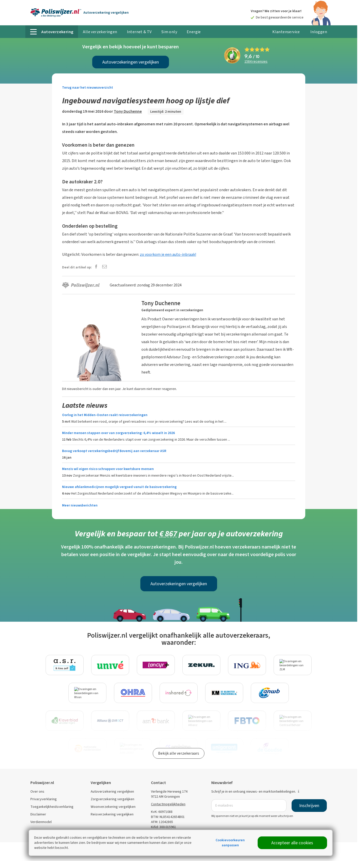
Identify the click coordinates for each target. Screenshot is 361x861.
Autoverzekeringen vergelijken (130, 62)
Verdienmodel (41, 821)
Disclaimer (38, 814)
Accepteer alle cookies (292, 843)
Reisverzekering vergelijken (112, 814)
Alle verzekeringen (100, 31)
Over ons (37, 791)
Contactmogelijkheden (168, 804)
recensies (256, 61)
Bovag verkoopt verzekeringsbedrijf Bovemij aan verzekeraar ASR (114, 450)
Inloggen (318, 31)
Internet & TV (139, 31)
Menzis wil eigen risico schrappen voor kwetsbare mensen (108, 468)
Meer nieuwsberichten (80, 505)
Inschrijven (309, 806)
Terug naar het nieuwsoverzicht (87, 87)
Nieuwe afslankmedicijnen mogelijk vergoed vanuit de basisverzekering (119, 486)
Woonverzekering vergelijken (113, 806)
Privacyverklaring (43, 799)
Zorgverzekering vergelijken (112, 799)
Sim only (169, 31)
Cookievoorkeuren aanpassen (230, 843)
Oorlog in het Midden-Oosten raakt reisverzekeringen (104, 415)
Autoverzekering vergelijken (112, 791)
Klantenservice (286, 31)
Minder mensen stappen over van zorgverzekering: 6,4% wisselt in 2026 (118, 432)
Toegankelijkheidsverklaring (51, 806)
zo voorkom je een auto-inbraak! (168, 254)
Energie (194, 31)
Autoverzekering (106, 12)
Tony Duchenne (128, 111)
